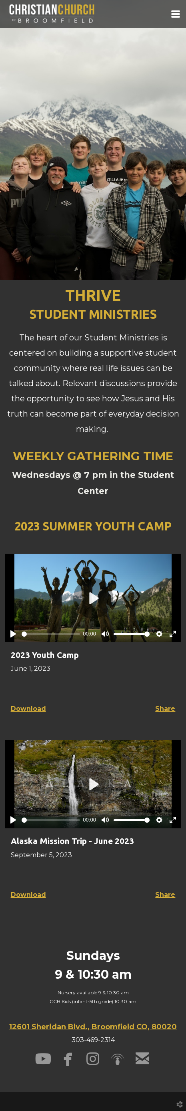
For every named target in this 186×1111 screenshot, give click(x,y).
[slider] (51, 634)
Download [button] (28, 708)
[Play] (13, 633)
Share (165, 708)
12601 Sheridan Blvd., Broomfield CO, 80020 (93, 1026)
